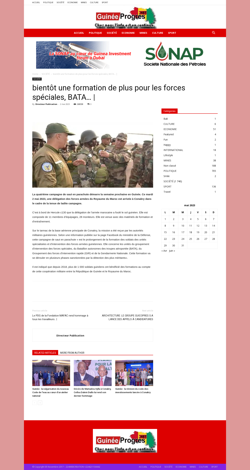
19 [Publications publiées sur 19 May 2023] (198, 232)
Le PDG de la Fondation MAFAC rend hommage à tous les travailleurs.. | (60, 317)
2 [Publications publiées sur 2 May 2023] (173, 219)
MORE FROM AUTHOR (72, 352)
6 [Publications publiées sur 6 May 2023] (205, 219)
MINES (84, 2)
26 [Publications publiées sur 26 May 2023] (198, 238)
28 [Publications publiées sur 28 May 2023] (213, 238)
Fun (166, 139)
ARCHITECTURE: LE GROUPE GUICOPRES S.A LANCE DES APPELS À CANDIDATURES (127, 317)
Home (35, 74)
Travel (167, 191)
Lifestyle (168, 155)
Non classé (170, 165)
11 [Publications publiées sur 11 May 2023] (190, 225)
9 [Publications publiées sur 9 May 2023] (173, 225)
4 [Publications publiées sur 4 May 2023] (190, 219)
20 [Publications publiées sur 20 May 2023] (205, 232)
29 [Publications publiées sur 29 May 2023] (165, 245)
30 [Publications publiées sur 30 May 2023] (173, 245)
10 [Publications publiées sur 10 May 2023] (182, 225)
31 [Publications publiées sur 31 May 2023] (182, 245)
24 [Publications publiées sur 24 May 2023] (182, 238)
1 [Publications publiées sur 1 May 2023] (165, 219)
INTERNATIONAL (173, 150)
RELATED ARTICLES (45, 352)
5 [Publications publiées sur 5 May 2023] (198, 219)
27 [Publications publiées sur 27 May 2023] (205, 238)
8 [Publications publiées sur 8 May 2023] (165, 225)
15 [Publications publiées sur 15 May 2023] (165, 232)
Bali (166, 118)
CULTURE (94, 2)
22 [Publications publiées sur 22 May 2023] (165, 238)
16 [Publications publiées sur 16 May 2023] (173, 232)
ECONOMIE (73, 2)
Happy (167, 144)
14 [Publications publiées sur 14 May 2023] (213, 225)
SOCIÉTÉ (60, 2)
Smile (167, 176)
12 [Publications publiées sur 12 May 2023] (198, 225)
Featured (169, 134)
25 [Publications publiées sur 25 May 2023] (190, 238)
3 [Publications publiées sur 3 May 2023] (183, 219)
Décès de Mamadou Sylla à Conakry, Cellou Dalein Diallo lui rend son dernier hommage (92, 392)
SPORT (105, 2)
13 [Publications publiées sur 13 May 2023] (205, 225)
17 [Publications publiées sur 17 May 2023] (182, 232)
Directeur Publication (46, 104)
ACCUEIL (36, 2)
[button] (213, 33)
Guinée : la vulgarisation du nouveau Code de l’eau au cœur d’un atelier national (50, 392)
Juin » (172, 250)
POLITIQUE (48, 2)
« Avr (164, 250)
